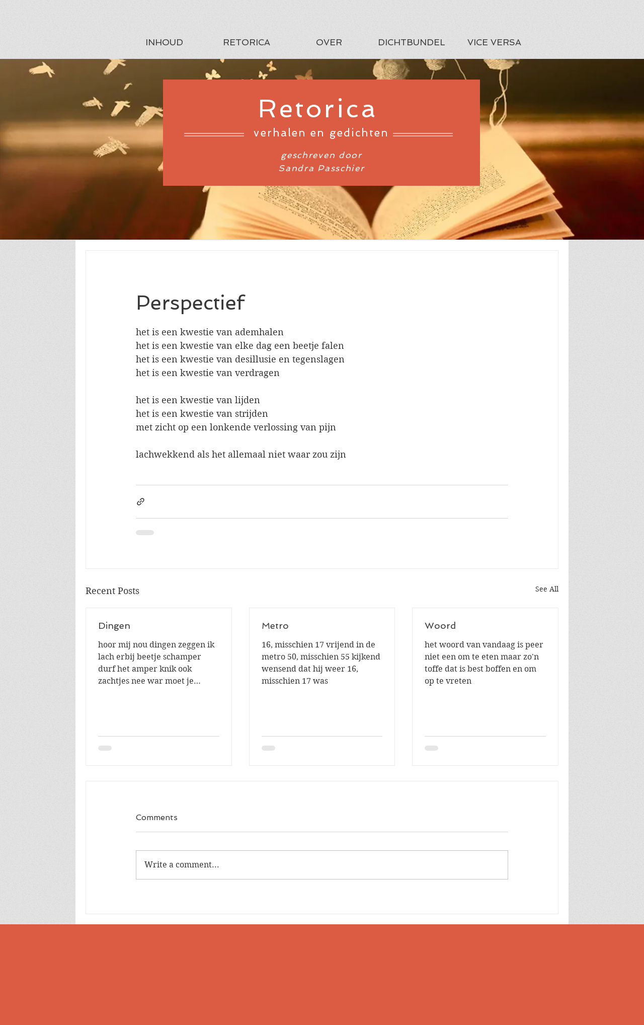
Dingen (114, 625)
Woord (440, 625)
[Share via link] (140, 501)
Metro (275, 625)
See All (546, 589)
